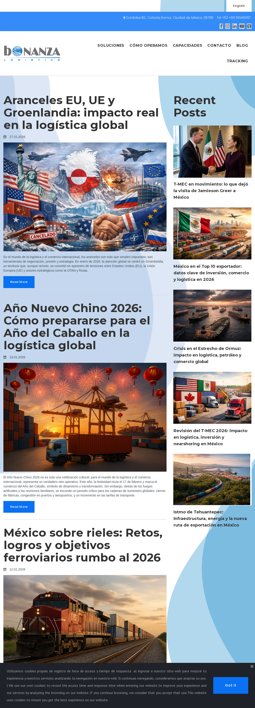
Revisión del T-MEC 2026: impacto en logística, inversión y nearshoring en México (210, 437)
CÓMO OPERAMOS (148, 45)
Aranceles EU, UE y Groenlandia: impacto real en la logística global (81, 112)
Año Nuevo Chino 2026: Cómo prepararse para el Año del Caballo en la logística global (77, 326)
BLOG (242, 45)
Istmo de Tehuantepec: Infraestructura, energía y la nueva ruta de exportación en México (210, 519)
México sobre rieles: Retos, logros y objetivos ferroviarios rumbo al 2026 (83, 545)
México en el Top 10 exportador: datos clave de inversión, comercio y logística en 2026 (211, 273)
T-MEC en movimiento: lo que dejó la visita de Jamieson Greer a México (211, 191)
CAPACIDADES (187, 45)
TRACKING (237, 61)
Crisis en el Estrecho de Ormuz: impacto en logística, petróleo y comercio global (207, 355)
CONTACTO (219, 45)
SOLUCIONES (110, 45)
